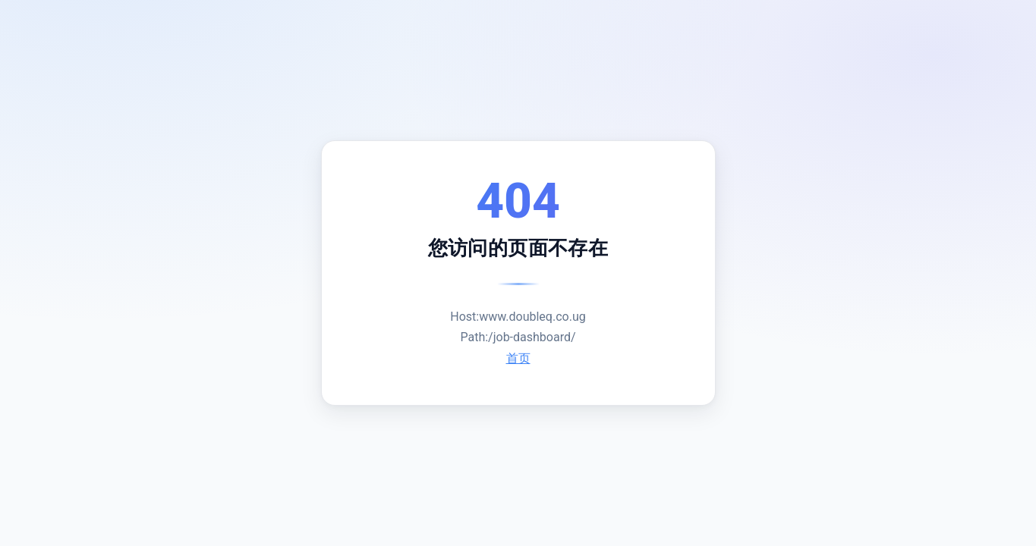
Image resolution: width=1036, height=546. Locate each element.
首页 (518, 358)
